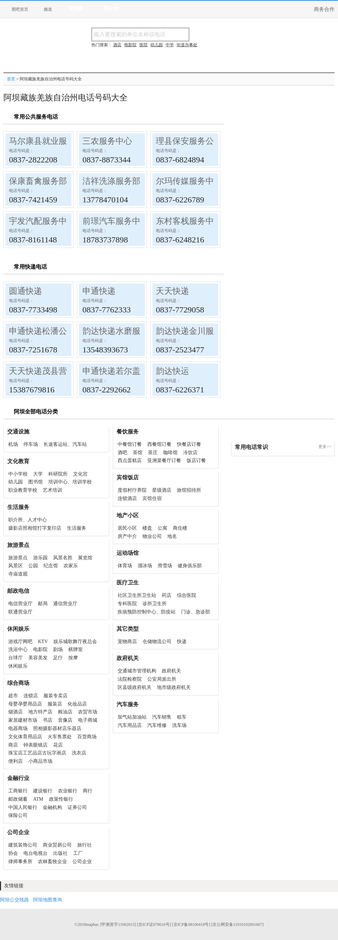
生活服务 (76, 528)
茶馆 (137, 452)
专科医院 (127, 603)
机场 (13, 444)
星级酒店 (161, 490)
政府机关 (171, 670)
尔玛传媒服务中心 (189, 181)
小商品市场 (40, 761)
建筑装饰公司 (22, 845)
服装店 (55, 704)
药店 (166, 595)
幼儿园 (15, 481)
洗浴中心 (18, 649)
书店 (47, 720)
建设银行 (42, 790)
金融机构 (52, 807)
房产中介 (127, 536)
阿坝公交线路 (14, 899)
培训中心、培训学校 (70, 481)
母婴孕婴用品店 (25, 704)
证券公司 (77, 807)
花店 (58, 745)
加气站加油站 (132, 717)
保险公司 (18, 815)
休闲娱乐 (18, 666)
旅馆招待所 (189, 490)
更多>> (324, 446)
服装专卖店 (55, 695)
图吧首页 (20, 9)
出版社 (60, 853)
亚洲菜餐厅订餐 (164, 460)
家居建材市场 (22, 720)
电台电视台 (35, 853)
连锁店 (30, 695)
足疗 (58, 657)
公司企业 (82, 861)
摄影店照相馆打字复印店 (34, 528)
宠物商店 (127, 641)
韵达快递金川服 (185, 331)
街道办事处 (187, 44)
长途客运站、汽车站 (65, 444)
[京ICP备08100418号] (191, 924)
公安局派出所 (161, 679)
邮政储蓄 (18, 799)
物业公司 (152, 536)
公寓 (162, 528)
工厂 (78, 853)
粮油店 (65, 711)
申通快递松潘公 (38, 331)
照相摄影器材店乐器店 (57, 728)
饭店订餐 (196, 460)
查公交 (111, 8)
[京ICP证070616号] (154, 924)
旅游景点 (18, 557)
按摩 (73, 657)
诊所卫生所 (154, 603)
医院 (143, 44)
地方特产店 (40, 711)
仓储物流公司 (156, 641)
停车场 (30, 444)
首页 (11, 79)
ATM (38, 799)
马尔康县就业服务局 (46, 141)
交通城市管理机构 (137, 670)
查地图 (76, 8)
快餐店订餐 (189, 444)
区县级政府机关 (134, 687)
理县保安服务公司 (189, 141)
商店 (13, 745)
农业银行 (67, 790)
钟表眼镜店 (35, 745)
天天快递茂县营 (38, 371)
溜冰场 (145, 565)
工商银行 (18, 790)
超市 (13, 695)
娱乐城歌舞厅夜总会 (75, 641)
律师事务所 (20, 861)
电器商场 (18, 728)
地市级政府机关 (174, 687)
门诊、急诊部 (195, 611)
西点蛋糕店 (130, 460)
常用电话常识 (251, 447)
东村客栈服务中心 (189, 221)
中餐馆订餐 (130, 444)
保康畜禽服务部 (38, 181)
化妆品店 (77, 704)
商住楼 (180, 528)
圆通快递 (25, 291)
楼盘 (147, 528)
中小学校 (18, 474)
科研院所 (58, 474)
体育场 (125, 565)
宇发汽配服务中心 (42, 221)
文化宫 (80, 474)
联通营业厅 (20, 611)
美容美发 (38, 657)
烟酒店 (15, 711)
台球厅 (15, 657)
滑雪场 (165, 565)
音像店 (65, 720)
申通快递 (99, 291)
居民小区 (127, 528)
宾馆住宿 (152, 498)
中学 (170, 44)
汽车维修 (157, 725)
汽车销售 (161, 717)
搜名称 (206, 34)
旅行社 (84, 845)
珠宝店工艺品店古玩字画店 (37, 753)
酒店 (117, 44)
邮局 (43, 603)
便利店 (15, 761)
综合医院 (186, 595)
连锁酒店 (127, 498)
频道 (48, 9)
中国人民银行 (22, 807)
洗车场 (179, 725)
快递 (182, 641)
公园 (33, 565)
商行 (87, 790)
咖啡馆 (170, 452)
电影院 (40, 649)
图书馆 (35, 481)
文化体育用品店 (25, 736)
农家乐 (70, 565)
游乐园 (40, 557)
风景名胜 (62, 557)
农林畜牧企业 (52, 861)
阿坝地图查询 (47, 899)
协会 (13, 853)
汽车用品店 (130, 725)
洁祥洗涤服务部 (111, 181)
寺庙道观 (18, 574)
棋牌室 (75, 649)
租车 (182, 717)
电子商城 (87, 720)
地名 (172, 536)
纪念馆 (50, 565)
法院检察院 (130, 679)
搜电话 (239, 34)
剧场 (58, 649)
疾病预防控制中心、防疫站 (147, 611)
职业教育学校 (22, 490)
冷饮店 (190, 452)
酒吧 (122, 452)
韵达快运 (172, 371)
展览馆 (85, 557)
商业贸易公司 (57, 845)
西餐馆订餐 (159, 444)
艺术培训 (52, 490)
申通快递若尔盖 (111, 371)
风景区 (15, 565)
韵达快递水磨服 (111, 331)
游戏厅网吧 (20, 641)
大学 (38, 474)
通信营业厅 (65, 603)
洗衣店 (79, 753)
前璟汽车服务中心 (115, 221)
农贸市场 (87, 711)
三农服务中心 (107, 141)
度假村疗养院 (132, 490)
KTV (43, 641)
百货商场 (87, 736)
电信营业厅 (20, 603)
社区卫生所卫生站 (137, 595)
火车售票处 (60, 736)
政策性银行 (61, 799)
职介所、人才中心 (27, 519)
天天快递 (172, 291)
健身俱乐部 (190, 565)
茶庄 (153, 452)
